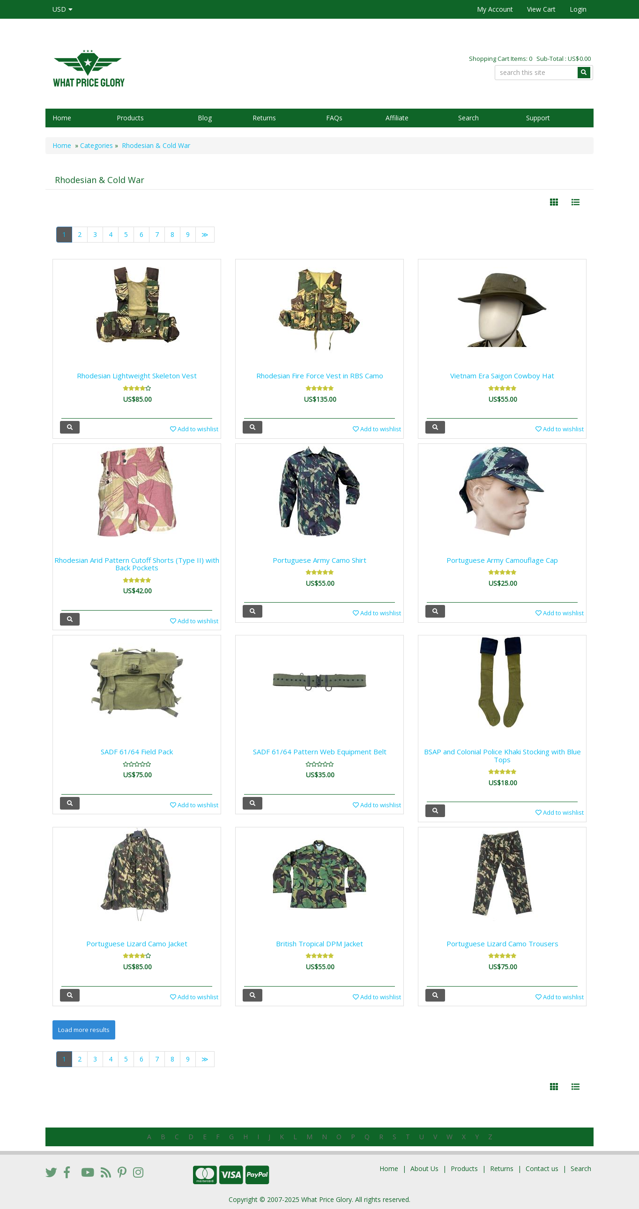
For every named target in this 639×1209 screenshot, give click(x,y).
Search (468, 117)
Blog (205, 117)
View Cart (541, 9)
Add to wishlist (194, 429)
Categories (96, 145)
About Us (424, 1168)
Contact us (542, 1168)
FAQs (334, 117)
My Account (495, 9)
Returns (264, 117)
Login (578, 9)
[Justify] (576, 202)
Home (61, 117)
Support (538, 117)
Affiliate (397, 117)
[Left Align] (554, 202)
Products (130, 117)
